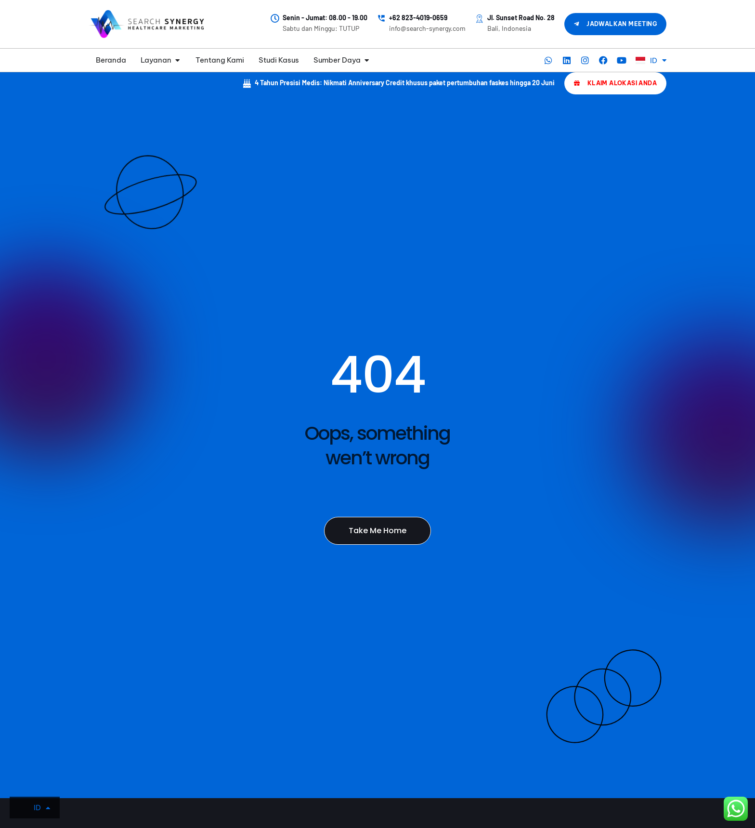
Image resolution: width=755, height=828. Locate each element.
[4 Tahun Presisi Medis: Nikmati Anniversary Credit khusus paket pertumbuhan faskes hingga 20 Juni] (247, 83)
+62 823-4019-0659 (418, 17)
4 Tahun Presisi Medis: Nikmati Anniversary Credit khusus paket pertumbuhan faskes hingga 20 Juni (405, 83)
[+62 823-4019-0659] (381, 18)
